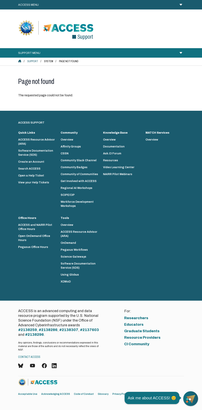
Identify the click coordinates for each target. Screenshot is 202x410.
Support (32, 61)
